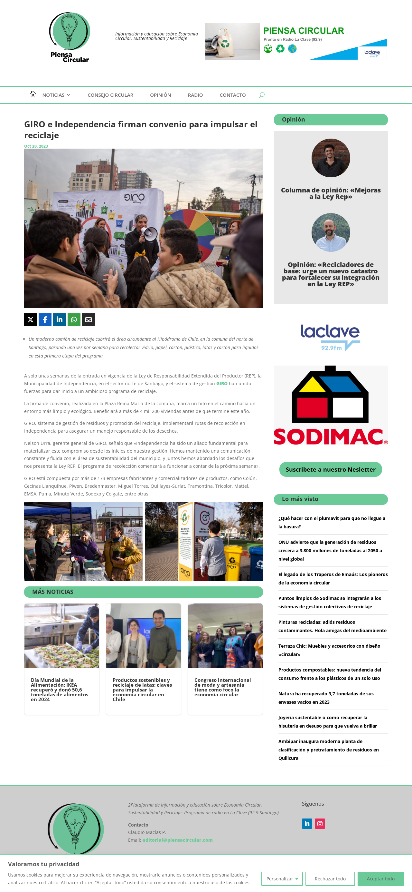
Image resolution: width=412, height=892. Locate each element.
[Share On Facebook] (45, 319)
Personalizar (280, 879)
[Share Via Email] (88, 319)
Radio (195, 95)
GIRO (222, 383)
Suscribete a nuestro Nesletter (331, 469)
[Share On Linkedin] (59, 319)
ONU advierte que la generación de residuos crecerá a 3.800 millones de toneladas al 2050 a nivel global (330, 550)
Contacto (233, 95)
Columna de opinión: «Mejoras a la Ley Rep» (331, 193)
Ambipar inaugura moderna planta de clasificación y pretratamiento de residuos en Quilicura (328, 749)
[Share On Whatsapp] (74, 319)
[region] (206, 873)
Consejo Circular (110, 95)
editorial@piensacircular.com (178, 840)
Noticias (53, 95)
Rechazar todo (330, 879)
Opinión (160, 95)
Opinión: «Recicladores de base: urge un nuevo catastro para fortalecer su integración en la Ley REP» (330, 274)
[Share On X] (30, 319)
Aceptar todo (381, 879)
